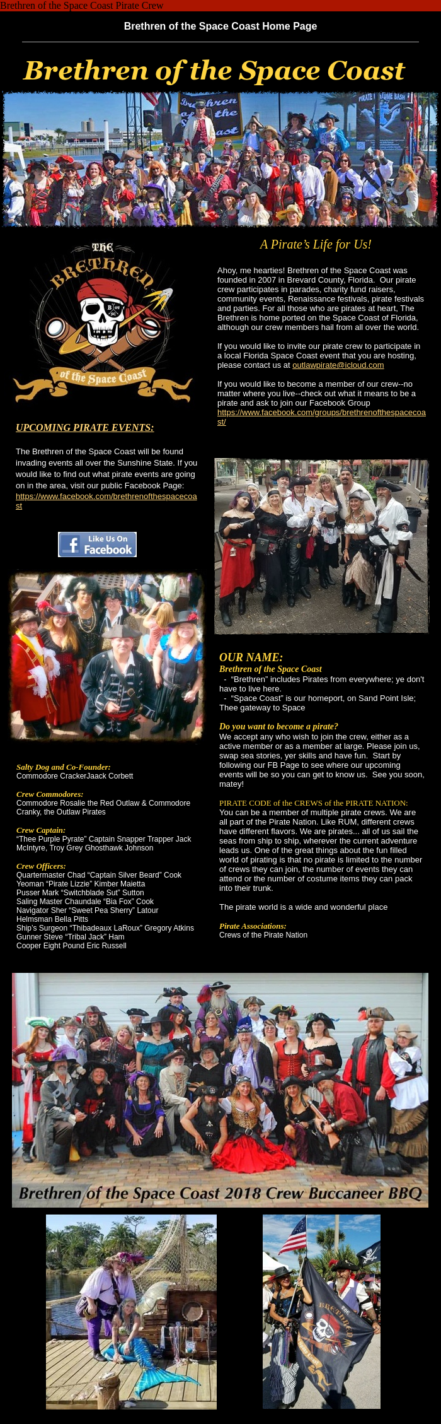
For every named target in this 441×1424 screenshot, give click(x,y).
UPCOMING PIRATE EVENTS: (85, 427)
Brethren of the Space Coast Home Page (221, 26)
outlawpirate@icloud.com (338, 365)
